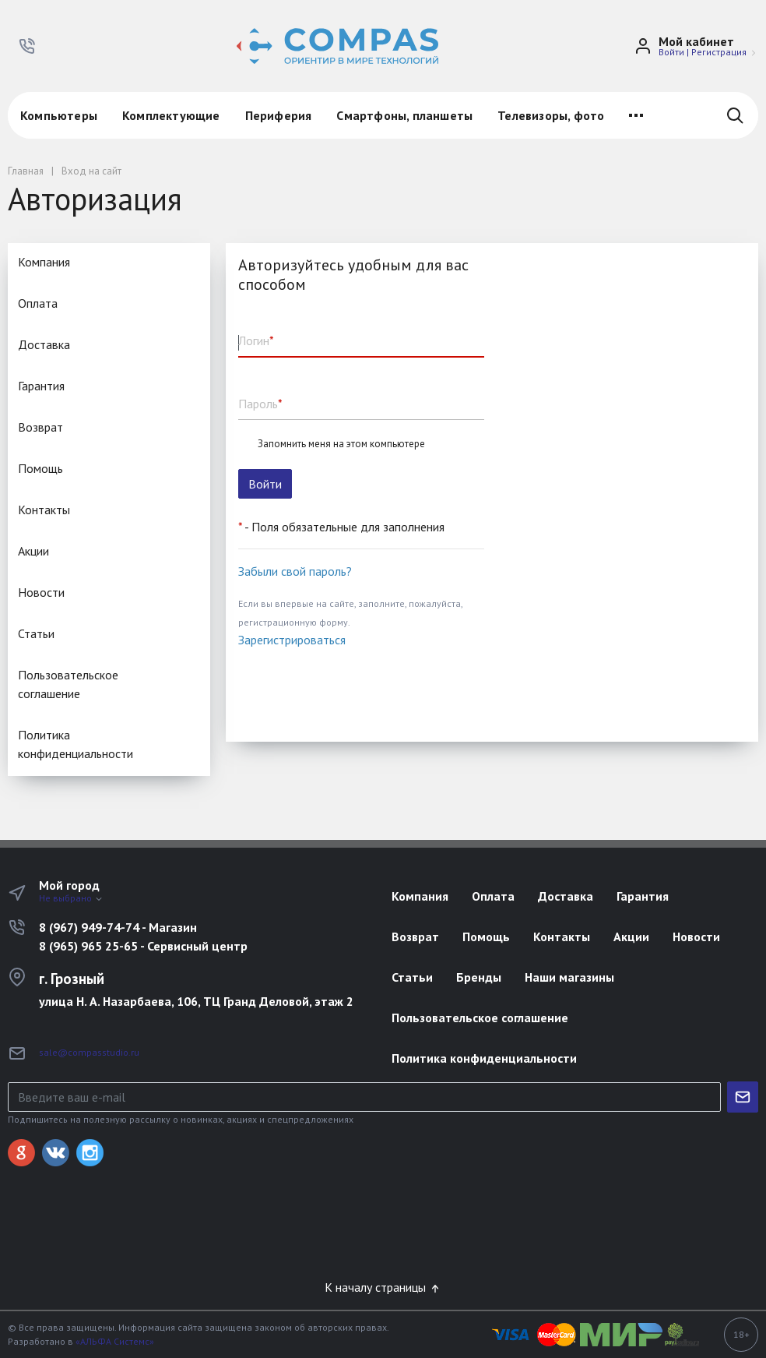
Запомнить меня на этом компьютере (341, 444)
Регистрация (719, 52)
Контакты (44, 509)
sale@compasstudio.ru (89, 1052)
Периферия (278, 115)
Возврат (40, 427)
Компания (44, 262)
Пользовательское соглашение (68, 684)
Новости (41, 592)
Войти (671, 52)
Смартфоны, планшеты (404, 115)
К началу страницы (383, 1287)
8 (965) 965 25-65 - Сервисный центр (143, 946)
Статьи (36, 633)
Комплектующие (171, 115)
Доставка (44, 344)
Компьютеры (58, 115)
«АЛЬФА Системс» (115, 1341)
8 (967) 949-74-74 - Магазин (118, 927)
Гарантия (41, 385)
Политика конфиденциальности (75, 744)
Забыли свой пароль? (295, 571)
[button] (27, 45)
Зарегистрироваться (292, 639)
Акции (33, 551)
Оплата (38, 303)
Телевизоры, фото (550, 115)
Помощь (40, 468)
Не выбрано (71, 898)
